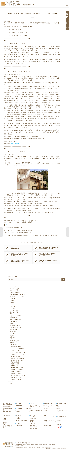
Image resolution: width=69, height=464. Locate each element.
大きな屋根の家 (14, 362)
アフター (11, 300)
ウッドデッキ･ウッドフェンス (16, 296)
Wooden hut (13, 344)
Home (8, 225)
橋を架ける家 (13, 365)
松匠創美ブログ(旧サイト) (15, 312)
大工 (31, 235)
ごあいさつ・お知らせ (14, 316)
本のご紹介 (11, 333)
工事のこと (11, 314)
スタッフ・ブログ (13, 287)
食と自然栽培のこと (14, 331)
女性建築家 (35, 235)
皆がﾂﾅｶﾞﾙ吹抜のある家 (16, 367)
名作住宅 (26, 235)
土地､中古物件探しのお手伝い (16, 294)
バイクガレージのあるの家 (17, 352)
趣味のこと (11, 337)
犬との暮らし (13, 310)
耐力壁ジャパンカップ (14, 325)
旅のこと (11, 335)
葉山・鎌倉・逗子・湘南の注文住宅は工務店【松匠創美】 (7, 405)
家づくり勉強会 (13, 317)
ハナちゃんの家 (14, 350)
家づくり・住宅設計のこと (16, 289)
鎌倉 (15, 235)
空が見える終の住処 (15, 371)
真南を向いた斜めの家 (16, 369)
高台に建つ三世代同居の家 (17, 375)
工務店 (40, 235)
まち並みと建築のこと (14, 327)
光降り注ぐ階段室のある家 (17, 358)
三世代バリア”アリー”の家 (17, 354)
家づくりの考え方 (16, 143)
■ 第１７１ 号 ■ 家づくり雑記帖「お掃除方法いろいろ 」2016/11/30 (32, 13)
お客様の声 (11, 298)
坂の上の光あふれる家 (16, 360)
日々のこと (13, 304)
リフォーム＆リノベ (14, 291)
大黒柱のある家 (14, 364)
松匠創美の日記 (13, 302)
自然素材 (45, 235)
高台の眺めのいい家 (15, 377)
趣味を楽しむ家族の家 (16, 373)
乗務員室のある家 (14, 356)
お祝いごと (13, 308)
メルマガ (10, 383)
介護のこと (11, 339)
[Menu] (67, 5)
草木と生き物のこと (14, 329)
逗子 (12, 235)
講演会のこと (12, 323)
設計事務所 (54, 235)
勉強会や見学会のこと (14, 319)
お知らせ (10, 381)
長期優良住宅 (20, 235)
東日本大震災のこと (14, 341)
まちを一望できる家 (15, 346)
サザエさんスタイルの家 (16, 348)
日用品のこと (13, 306)
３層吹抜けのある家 (15, 379)
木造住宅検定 (12, 321)
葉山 (49, 235)
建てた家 (11, 342)
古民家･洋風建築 (14, 292)
